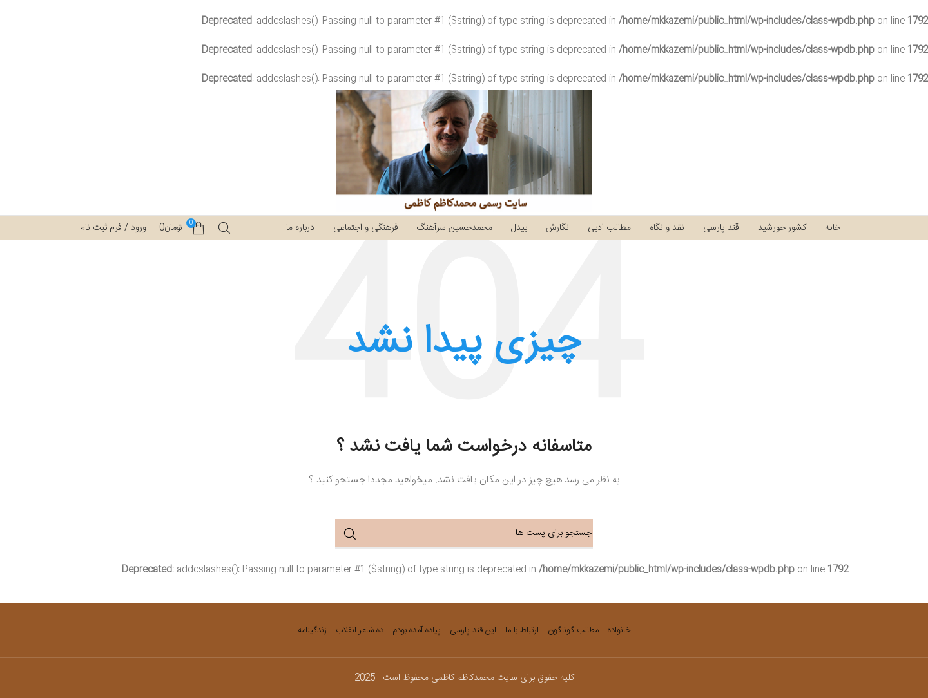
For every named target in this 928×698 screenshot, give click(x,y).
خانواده (619, 630)
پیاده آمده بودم (416, 630)
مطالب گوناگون (573, 630)
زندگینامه (312, 630)
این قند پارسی (473, 630)
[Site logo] (464, 151)
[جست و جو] (224, 228)
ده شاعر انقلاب (359, 630)
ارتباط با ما (522, 630)
